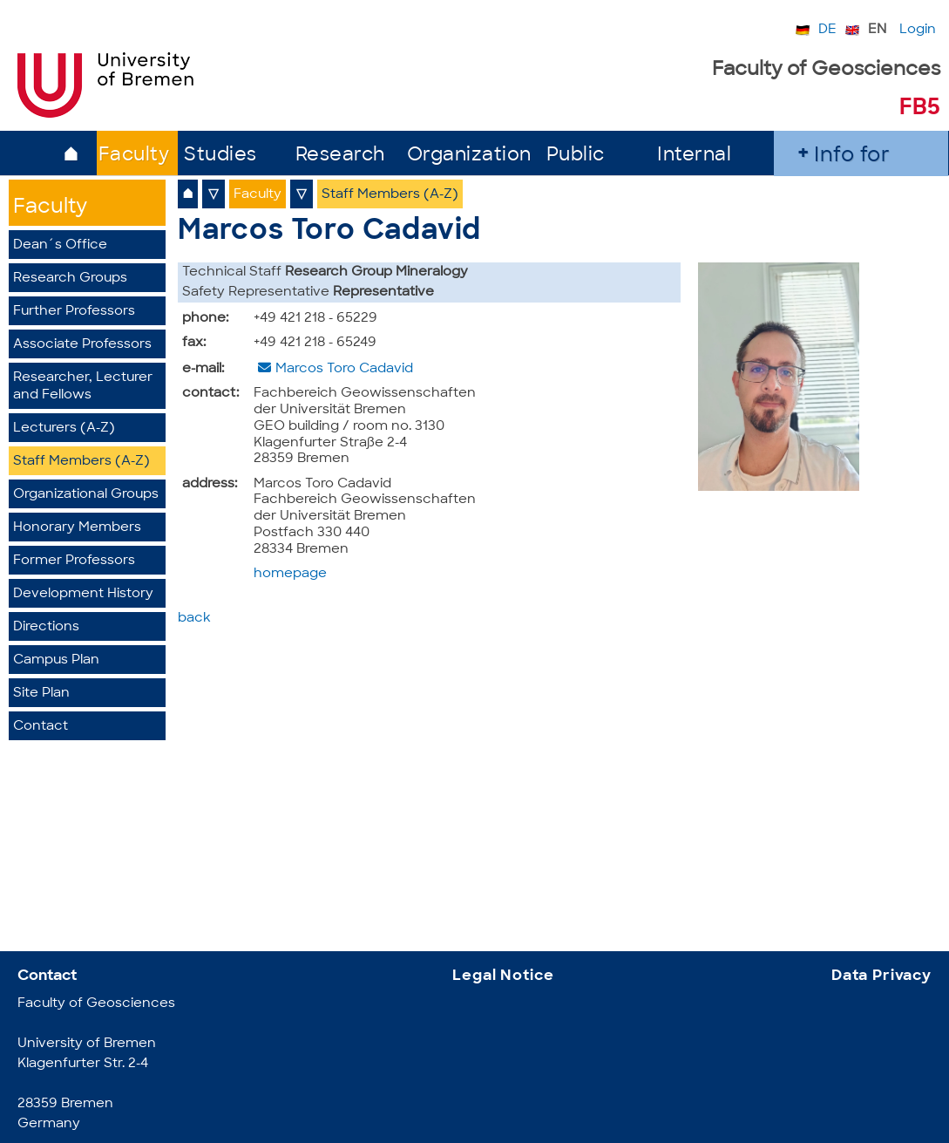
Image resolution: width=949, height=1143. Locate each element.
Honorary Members (77, 527)
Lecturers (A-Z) (64, 428)
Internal (694, 155)
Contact (40, 726)
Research (340, 155)
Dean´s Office (60, 245)
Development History (83, 594)
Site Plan (41, 693)
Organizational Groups (86, 494)
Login (917, 30)
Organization (469, 155)
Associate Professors (82, 344)
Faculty (134, 155)
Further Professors (74, 311)
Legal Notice (502, 976)
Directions (46, 627)
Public (575, 155)
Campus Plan (56, 660)
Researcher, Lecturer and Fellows (83, 386)
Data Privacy (881, 976)
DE (827, 30)
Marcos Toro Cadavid (344, 369)
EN (877, 30)
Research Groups (70, 278)
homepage (290, 574)
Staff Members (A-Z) (81, 461)
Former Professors (74, 561)
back (194, 618)
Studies (220, 155)
